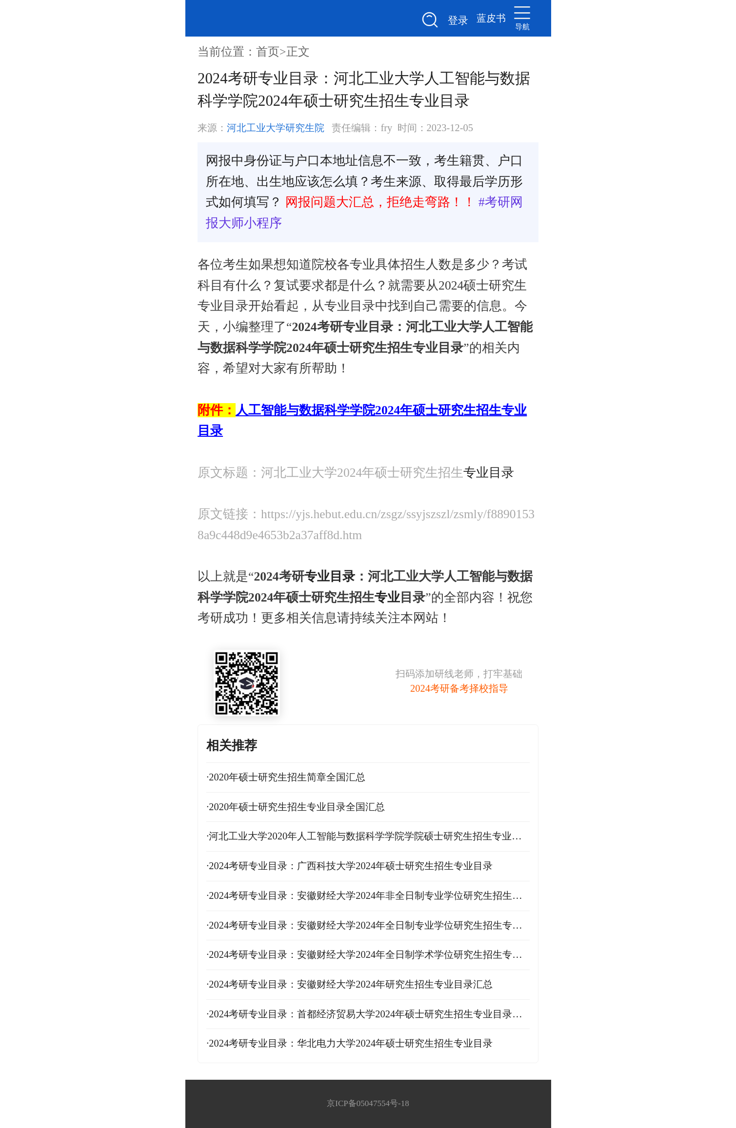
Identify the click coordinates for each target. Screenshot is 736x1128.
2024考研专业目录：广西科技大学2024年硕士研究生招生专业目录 (349, 865)
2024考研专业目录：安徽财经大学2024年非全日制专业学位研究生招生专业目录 (368, 895)
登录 (458, 20)
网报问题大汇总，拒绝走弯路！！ (380, 202)
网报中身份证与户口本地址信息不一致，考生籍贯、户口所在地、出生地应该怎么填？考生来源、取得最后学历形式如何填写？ (364, 181)
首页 (267, 51)
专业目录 (488, 473)
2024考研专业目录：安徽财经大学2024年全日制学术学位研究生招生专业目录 (368, 954)
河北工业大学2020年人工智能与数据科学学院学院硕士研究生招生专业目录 (368, 836)
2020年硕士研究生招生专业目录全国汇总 (295, 806)
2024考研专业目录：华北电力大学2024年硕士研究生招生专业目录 (349, 1043)
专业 (387, 597)
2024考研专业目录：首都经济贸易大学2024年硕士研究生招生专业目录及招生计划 (368, 1014)
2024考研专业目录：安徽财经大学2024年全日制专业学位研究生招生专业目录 (368, 925)
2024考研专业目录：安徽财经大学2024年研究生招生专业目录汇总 (349, 984)
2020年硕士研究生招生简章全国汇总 (285, 777)
